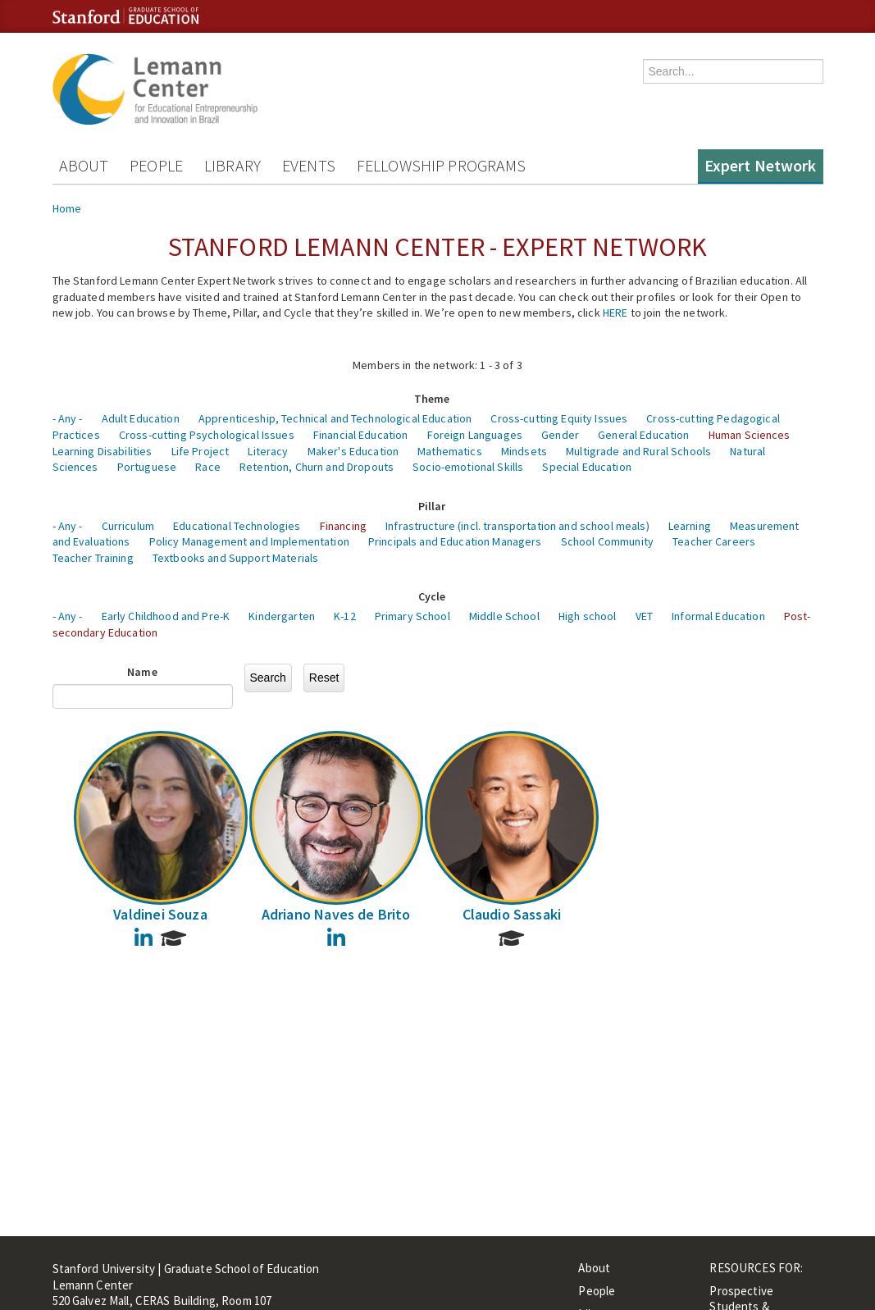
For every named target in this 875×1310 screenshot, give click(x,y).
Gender (560, 434)
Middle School (504, 616)
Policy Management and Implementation (249, 541)
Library (232, 165)
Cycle (432, 596)
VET (644, 616)
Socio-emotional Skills (467, 466)
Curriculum (128, 525)
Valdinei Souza (160, 914)
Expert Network (760, 165)
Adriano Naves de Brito (336, 914)
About (84, 165)
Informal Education (718, 616)
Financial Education (360, 434)
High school (587, 616)
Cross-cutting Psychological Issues (206, 434)
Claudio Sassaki (512, 914)
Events (308, 165)
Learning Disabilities (102, 451)
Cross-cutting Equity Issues (558, 418)
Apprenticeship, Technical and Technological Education (335, 418)
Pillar (432, 506)
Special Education (586, 466)
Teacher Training (93, 557)
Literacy (268, 451)
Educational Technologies (236, 525)
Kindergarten (281, 616)
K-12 (345, 616)
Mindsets (524, 451)
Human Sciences (750, 434)
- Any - (67, 418)
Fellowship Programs (441, 165)
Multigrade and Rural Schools (638, 451)
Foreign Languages (474, 434)
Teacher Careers (713, 541)
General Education (643, 434)
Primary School (412, 616)
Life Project (200, 451)
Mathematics (449, 451)
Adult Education (141, 418)
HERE (615, 312)
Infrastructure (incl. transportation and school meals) (517, 525)
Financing (343, 525)
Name (142, 671)
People (156, 165)
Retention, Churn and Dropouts (316, 466)
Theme (432, 398)
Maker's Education (353, 451)
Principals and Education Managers (455, 541)
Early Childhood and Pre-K (166, 616)
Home (67, 208)
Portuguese (146, 466)
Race (208, 466)
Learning (689, 525)
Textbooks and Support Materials (235, 557)
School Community (607, 541)
